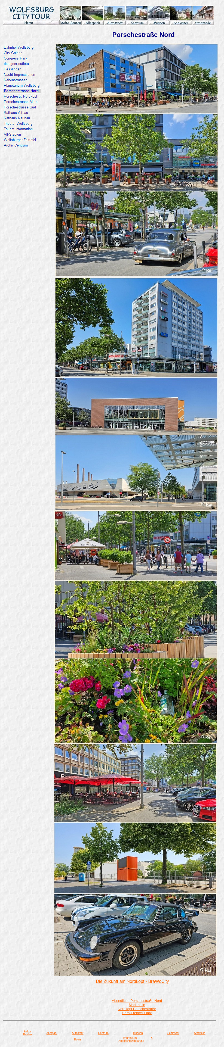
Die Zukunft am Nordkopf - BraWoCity (132, 981)
